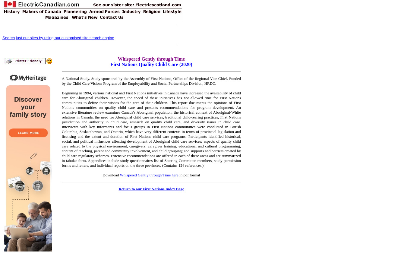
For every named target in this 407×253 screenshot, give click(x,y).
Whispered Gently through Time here (149, 175)
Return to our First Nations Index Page (151, 189)
